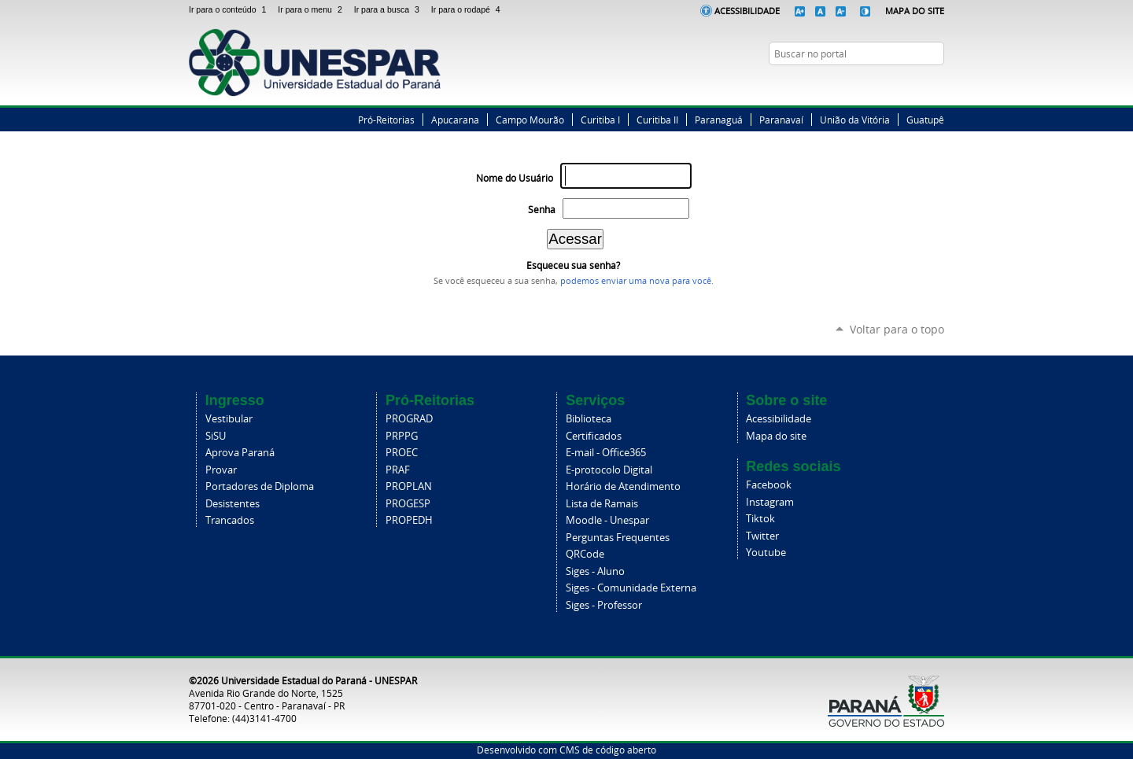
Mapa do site (776, 436)
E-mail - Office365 (606, 452)
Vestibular (229, 419)
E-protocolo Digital (609, 470)
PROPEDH (409, 520)
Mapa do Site (914, 11)
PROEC (402, 452)
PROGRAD (409, 419)
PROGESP (408, 503)
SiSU (215, 436)
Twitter (897, 84)
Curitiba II (657, 119)
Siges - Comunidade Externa (631, 588)
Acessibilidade (747, 11)
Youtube (766, 552)
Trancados (229, 520)
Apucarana (455, 119)
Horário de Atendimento (623, 486)
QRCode (585, 554)
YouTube (936, 84)
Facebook (877, 84)
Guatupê (925, 119)
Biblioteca (588, 419)
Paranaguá (719, 119)
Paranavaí (781, 119)
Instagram (916, 84)
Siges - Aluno (595, 571)
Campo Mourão (530, 119)
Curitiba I (600, 119)
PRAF (398, 470)
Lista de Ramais (602, 503)
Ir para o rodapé (467, 9)
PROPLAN (409, 486)
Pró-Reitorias (386, 119)
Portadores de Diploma (259, 486)
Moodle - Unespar (607, 520)
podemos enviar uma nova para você (635, 280)
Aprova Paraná (240, 452)
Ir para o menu (312, 9)
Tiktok (760, 518)
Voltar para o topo (897, 329)
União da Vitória (855, 119)
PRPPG (402, 436)
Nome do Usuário (514, 178)
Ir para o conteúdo (230, 9)
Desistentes (232, 503)
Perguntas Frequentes (618, 537)
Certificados (594, 436)
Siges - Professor (604, 605)
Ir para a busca (389, 9)
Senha (541, 209)
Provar (221, 470)
